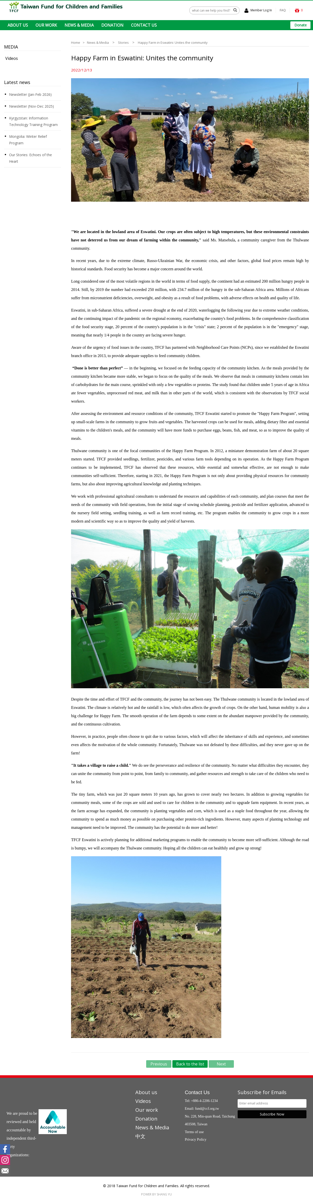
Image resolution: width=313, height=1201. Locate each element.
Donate (300, 25)
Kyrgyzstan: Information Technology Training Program (33, 121)
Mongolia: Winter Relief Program (28, 139)
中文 (140, 1136)
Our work (146, 1109)
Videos (11, 58)
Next (221, 1063)
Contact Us (197, 1092)
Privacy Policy (195, 1139)
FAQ (283, 10)
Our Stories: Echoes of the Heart (30, 157)
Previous (158, 1063)
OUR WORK (46, 25)
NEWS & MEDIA (79, 25)
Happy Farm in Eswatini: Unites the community (173, 42)
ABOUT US (18, 25)
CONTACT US (144, 25)
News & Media (98, 42)
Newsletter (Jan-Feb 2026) (30, 94)
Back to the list (190, 1063)
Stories (123, 42)
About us (146, 1092)
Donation (146, 1118)
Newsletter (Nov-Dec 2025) (31, 106)
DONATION (112, 25)
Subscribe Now (272, 1113)
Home (75, 42)
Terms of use (194, 1132)
